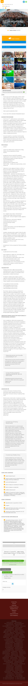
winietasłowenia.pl (19, 670)
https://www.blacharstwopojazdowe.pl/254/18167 (13, 92)
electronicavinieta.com (20, 632)
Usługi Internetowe (14, 613)
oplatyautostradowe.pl (10, 642)
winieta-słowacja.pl (14, 658)
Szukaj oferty (14, 602)
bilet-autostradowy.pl (8, 623)
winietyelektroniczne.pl (18, 672)
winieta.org (14, 660)
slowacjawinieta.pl (9, 648)
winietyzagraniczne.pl (10, 675)
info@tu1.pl (7, 6)
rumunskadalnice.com (18, 644)
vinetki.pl (21, 655)
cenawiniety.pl (16, 626)
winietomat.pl (15, 671)
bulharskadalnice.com (7, 626)
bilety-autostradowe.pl (19, 623)
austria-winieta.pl (10, 622)
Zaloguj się (14, 610)
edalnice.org (5, 632)
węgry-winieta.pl (8, 676)
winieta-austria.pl (13, 657)
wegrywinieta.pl (5, 657)
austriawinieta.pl (18, 622)
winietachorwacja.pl (18, 662)
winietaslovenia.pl (18, 667)
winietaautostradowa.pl (19, 661)
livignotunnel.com (14, 637)
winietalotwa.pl (9, 665)
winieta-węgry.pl (7, 660)
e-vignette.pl (15, 631)
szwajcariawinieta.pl (19, 649)
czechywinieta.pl (9, 628)
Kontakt (14, 612)
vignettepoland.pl (14, 655)
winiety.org (21, 671)
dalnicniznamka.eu (19, 629)
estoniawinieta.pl (19, 633)
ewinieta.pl (16, 634)
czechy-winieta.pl (18, 627)
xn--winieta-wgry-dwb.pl (20, 678)
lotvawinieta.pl (22, 637)
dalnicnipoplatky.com (9, 629)
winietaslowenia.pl (18, 668)
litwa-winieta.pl (14, 636)
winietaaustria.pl (21, 660)
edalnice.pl (12, 632)
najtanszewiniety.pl (19, 641)
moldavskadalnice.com (19, 639)
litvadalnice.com (6, 636)
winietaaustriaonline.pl (8, 661)
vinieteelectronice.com (19, 656)
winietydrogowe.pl (8, 672)
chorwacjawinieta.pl (10, 627)
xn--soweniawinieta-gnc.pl (8, 677)
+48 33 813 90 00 (8, 4)
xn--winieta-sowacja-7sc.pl (8, 678)
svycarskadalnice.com (9, 649)
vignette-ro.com (14, 653)
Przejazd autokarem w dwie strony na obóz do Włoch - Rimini (13, 575)
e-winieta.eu (21, 631)
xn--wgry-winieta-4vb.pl (20, 677)
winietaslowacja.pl (9, 668)
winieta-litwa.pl (5, 658)
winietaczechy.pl (6, 663)
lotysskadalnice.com (18, 638)
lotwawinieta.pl (9, 638)
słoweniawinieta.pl (6, 651)
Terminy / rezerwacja (14, 38)
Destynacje (14, 605)
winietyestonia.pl (10, 673)
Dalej (14, 545)
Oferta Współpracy (14, 615)
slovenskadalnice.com (18, 646)
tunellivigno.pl (14, 651)
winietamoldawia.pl (18, 665)
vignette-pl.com (22, 652)
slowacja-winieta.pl (19, 647)
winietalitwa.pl (22, 663)
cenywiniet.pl (22, 626)
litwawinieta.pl (22, 636)
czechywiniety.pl (18, 628)
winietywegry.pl (18, 673)
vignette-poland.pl (6, 653)
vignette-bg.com (6, 652)
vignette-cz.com (14, 652)
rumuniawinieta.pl (8, 644)
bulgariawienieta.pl (10, 624)
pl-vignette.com (19, 642)
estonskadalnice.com (8, 634)
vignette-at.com (21, 651)
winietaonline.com (10, 666)
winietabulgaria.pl (9, 662)
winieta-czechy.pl (22, 657)
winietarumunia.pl (9, 667)
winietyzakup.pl (19, 675)
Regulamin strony (14, 608)
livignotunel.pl (6, 637)
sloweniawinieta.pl (18, 648)
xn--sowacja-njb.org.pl (18, 676)
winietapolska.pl (18, 666)
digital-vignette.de (7, 631)
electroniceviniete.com (10, 633)
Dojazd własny (7, 578)
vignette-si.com (22, 653)
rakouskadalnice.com (18, 643)
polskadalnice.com (9, 643)
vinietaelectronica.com (8, 656)
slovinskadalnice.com (9, 647)
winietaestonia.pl (14, 663)
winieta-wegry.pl (22, 658)
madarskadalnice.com (8, 639)
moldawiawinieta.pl (9, 641)
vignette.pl (7, 655)
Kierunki (14, 603)
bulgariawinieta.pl (18, 624)
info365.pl (22, 634)
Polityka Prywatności (14, 607)
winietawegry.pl (7, 671)
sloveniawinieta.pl (8, 646)
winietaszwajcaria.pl (10, 670)
